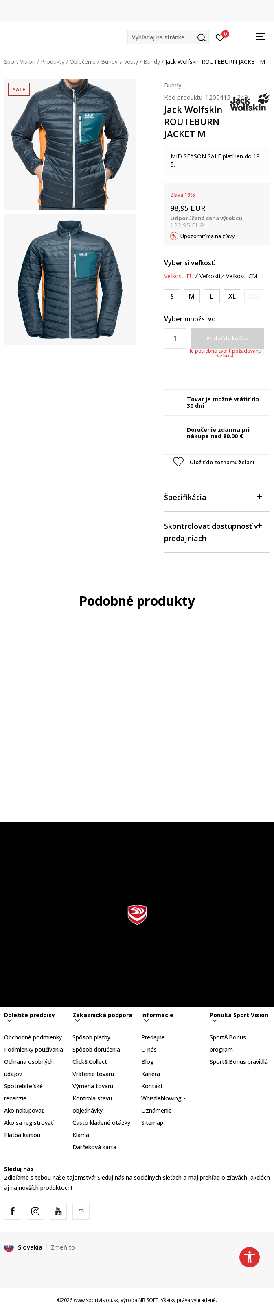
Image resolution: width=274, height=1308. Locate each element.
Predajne (153, 1037)
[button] (168, 37)
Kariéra (150, 1074)
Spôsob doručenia (96, 1049)
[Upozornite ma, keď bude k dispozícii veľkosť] (254, 296)
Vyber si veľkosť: (189, 262)
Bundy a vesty (119, 61)
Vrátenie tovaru (93, 1074)
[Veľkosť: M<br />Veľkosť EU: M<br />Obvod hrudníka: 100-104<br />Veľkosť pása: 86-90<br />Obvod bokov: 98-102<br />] (192, 296)
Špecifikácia (213, 496)
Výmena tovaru (92, 1086)
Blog (147, 1061)
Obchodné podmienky (33, 1037)
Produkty (52, 61)
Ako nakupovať (24, 1110)
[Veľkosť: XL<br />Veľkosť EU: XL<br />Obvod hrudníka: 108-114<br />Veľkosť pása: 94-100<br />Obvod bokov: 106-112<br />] (232, 296)
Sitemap (152, 1122)
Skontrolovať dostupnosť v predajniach (213, 531)
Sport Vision (19, 61)
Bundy (151, 61)
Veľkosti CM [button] (241, 276)
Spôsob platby (91, 1037)
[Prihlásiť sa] (220, 37)
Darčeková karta (94, 1147)
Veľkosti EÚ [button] (179, 276)
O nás (149, 1049)
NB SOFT (148, 1300)
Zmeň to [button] (63, 1247)
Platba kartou (22, 1135)
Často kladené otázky (101, 1122)
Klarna (80, 1135)
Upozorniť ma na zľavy (207, 236)
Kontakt (152, 1086)
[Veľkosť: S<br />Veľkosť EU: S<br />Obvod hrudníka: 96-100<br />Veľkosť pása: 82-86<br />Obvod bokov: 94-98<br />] (172, 296)
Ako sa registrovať (28, 1122)
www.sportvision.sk (96, 1300)
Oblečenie (83, 61)
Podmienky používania (33, 1049)
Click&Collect (89, 1061)
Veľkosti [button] (209, 276)
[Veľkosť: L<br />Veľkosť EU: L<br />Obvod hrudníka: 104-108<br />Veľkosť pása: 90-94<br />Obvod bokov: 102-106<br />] (212, 296)
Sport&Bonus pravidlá (239, 1061)
